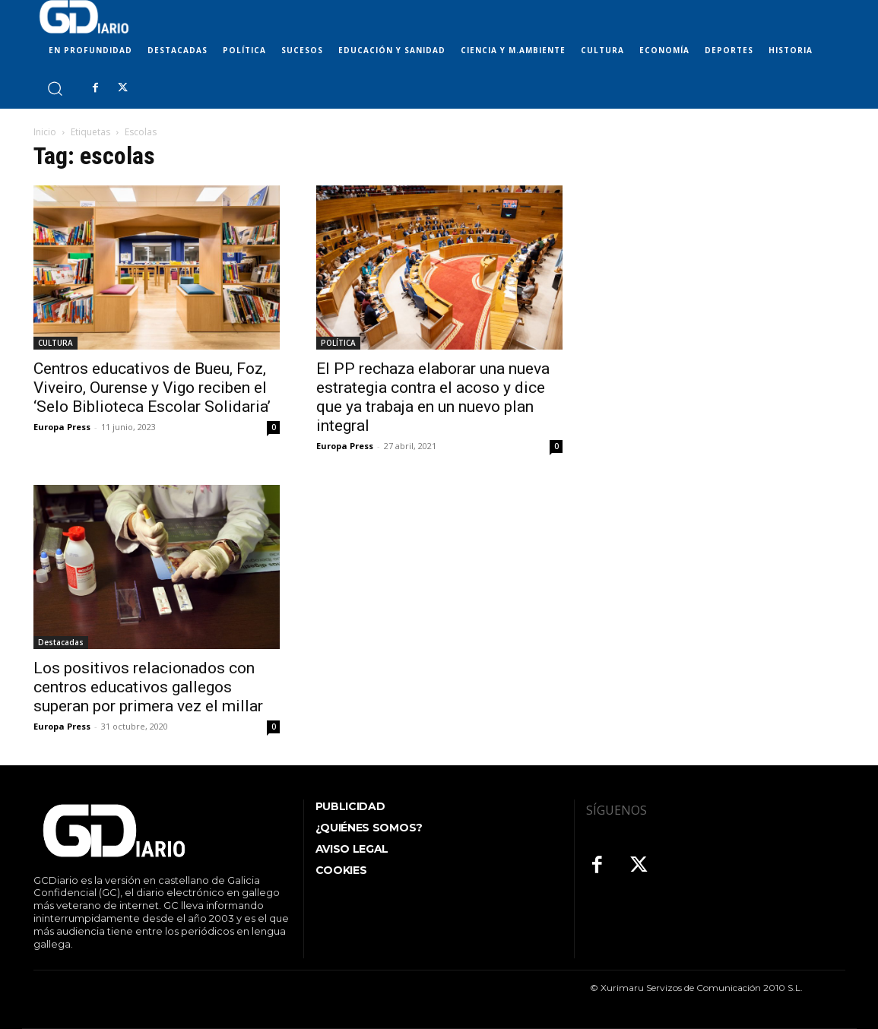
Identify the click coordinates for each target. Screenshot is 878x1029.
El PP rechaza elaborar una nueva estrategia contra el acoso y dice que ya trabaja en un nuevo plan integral (433, 397)
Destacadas (61, 642)
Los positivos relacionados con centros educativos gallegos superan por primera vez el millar (148, 687)
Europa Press (61, 426)
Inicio (44, 131)
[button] (54, 88)
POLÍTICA (338, 342)
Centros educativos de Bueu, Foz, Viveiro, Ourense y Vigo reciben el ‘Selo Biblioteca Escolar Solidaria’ (152, 387)
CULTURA (55, 342)
